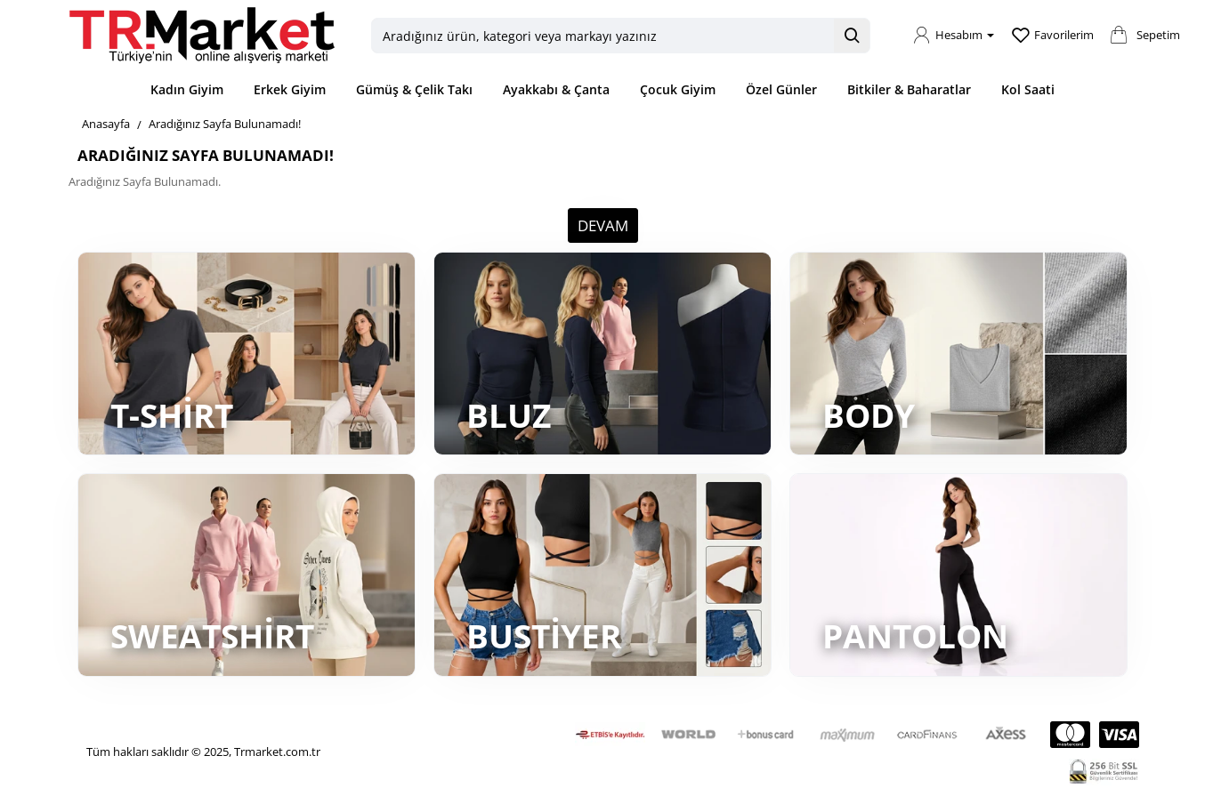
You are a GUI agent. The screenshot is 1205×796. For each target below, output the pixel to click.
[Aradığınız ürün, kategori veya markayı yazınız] (851, 35)
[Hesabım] (953, 35)
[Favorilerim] (1053, 35)
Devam (603, 225)
